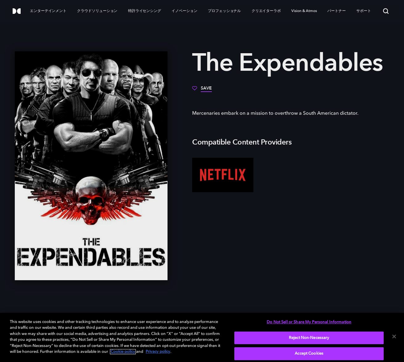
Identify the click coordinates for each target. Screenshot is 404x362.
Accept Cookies (309, 354)
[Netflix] (222, 175)
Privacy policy (158, 352)
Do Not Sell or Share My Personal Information (309, 322)
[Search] (385, 11)
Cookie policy (123, 352)
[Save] (202, 90)
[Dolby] (16, 11)
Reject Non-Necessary (309, 338)
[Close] (394, 336)
